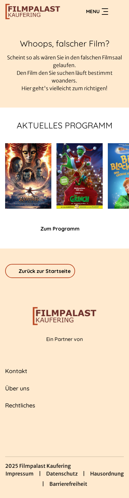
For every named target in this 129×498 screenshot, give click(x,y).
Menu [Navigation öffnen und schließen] (97, 11)
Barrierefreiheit (68, 484)
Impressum (19, 473)
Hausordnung (107, 473)
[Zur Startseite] (32, 11)
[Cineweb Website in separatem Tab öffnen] (64, 346)
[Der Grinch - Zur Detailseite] (79, 176)
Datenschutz (62, 473)
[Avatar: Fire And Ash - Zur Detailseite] (28, 176)
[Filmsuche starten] (117, 11)
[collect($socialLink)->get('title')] (50, 427)
